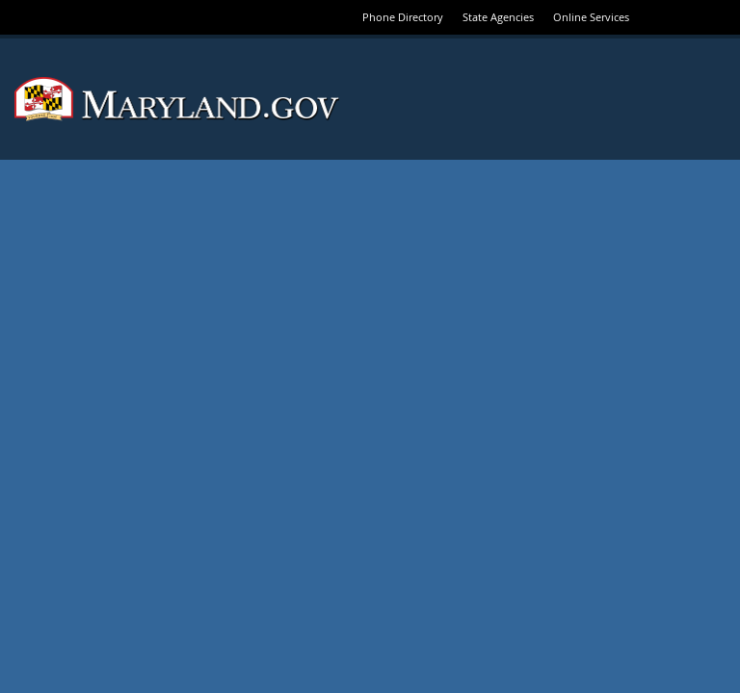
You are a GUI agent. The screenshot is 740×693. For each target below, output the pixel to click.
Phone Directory (402, 17)
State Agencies (498, 17)
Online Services (591, 17)
